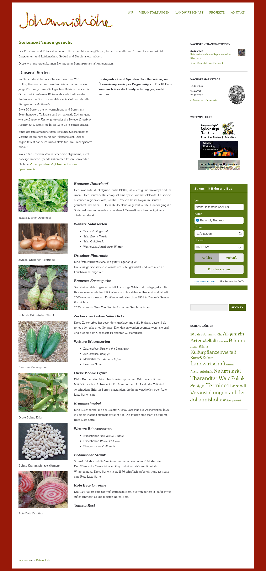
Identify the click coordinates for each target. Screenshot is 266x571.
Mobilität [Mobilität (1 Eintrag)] (230, 364)
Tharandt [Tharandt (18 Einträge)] (236, 386)
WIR (130, 12)
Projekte (217, 12)
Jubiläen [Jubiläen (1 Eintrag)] (194, 347)
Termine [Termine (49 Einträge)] (216, 385)
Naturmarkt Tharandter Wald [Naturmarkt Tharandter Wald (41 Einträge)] (215, 374)
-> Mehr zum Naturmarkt (203, 100)
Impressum (24, 560)
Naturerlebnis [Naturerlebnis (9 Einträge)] (201, 371)
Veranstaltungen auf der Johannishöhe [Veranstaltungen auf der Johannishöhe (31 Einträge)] (217, 396)
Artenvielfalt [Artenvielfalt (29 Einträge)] (203, 340)
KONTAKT (237, 12)
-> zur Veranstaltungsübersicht (206, 63)
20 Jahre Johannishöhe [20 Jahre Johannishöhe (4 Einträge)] (206, 334)
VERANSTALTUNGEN (154, 12)
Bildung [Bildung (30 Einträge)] (237, 340)
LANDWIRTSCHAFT (189, 12)
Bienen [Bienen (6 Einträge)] (222, 341)
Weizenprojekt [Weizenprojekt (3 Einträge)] (232, 400)
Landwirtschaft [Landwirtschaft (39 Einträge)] (207, 363)
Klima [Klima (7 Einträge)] (203, 346)
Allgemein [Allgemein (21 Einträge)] (233, 334)
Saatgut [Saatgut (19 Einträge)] (198, 386)
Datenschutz (43, 560)
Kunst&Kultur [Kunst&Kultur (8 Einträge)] (201, 357)
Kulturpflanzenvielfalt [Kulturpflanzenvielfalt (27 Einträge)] (213, 352)
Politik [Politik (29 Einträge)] (238, 378)
